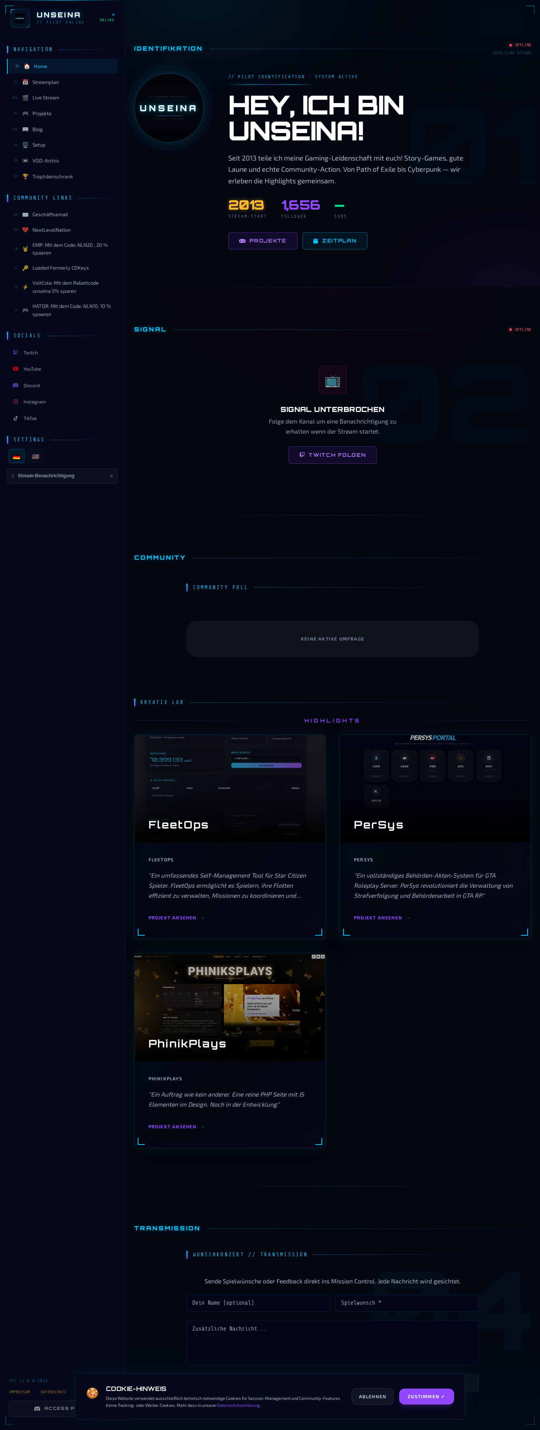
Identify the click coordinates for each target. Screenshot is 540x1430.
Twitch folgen (332, 454)
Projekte (263, 240)
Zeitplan (335, 240)
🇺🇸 (35, 456)
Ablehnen (373, 1396)
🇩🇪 (17, 456)
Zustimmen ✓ (426, 1396)
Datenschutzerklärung (238, 1405)
